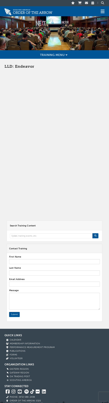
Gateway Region (19, 360)
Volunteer (16, 346)
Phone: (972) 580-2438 (22, 384)
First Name (15, 244)
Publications (18, 338)
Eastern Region (19, 356)
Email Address (17, 266)
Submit (14, 302)
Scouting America (21, 367)
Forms (13, 342)
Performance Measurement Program (32, 335)
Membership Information (25, 331)
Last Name (15, 255)
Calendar (15, 327)
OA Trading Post (20, 364)
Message (14, 278)
